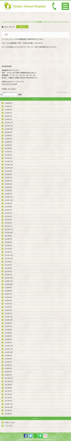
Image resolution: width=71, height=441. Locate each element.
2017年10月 (9, 381)
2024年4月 (8, 184)
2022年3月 (8, 249)
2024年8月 (8, 174)
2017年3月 (8, 401)
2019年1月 (8, 342)
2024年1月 (8, 194)
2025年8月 (8, 135)
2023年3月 (8, 219)
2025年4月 (8, 148)
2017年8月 (8, 388)
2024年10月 (9, 168)
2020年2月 (8, 310)
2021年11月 (9, 258)
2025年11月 (9, 126)
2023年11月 (9, 200)
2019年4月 (8, 336)
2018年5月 (8, 365)
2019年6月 (8, 329)
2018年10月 (9, 352)
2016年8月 (8, 414)
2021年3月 (8, 271)
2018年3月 (8, 371)
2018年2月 (8, 375)
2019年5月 (8, 333)
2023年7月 (8, 210)
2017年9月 (8, 384)
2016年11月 (9, 404)
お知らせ (22, 27)
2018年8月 (8, 359)
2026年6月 (8, 103)
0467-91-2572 (13, 70)
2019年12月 (9, 316)
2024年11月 (9, 164)
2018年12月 (9, 346)
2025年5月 (8, 145)
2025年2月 (8, 155)
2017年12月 (9, 378)
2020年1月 (8, 313)
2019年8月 (8, 323)
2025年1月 (8, 158)
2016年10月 (9, 407)
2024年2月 (8, 190)
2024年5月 (8, 181)
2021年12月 (9, 255)
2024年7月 (8, 177)
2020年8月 (8, 291)
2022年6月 (8, 242)
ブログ (7, 426)
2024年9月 (8, 171)
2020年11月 (9, 281)
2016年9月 (8, 410)
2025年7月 (8, 139)
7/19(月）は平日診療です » (62, 92)
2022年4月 (8, 245)
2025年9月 (8, 132)
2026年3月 (8, 113)
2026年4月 (8, 109)
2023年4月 (8, 216)
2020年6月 (8, 297)
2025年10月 (9, 129)
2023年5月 (8, 213)
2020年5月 (8, 300)
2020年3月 (8, 307)
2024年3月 (8, 187)
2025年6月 (8, 142)
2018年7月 (8, 362)
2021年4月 (8, 268)
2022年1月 (8, 252)
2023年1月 (8, 226)
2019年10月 (9, 320)
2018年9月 (8, 355)
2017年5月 (8, 394)
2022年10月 (9, 232)
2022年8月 (8, 236)
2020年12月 (9, 278)
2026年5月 (8, 106)
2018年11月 (9, 349)
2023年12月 (9, 197)
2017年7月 (8, 391)
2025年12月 (9, 122)
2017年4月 (8, 397)
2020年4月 (8, 304)
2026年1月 (8, 119)
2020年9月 (8, 287)
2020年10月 (9, 284)
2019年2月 (8, 339)
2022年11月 (9, 229)
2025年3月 (8, 151)
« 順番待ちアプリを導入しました (10, 92)
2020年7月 (8, 294)
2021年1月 (8, 274)
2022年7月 (8, 239)
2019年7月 (8, 326)
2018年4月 (8, 368)
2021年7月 (8, 265)
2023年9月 (8, 203)
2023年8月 (8, 206)
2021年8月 (8, 261)
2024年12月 (9, 161)
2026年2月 (8, 116)
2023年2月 (8, 223)
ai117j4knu (12, 89)
